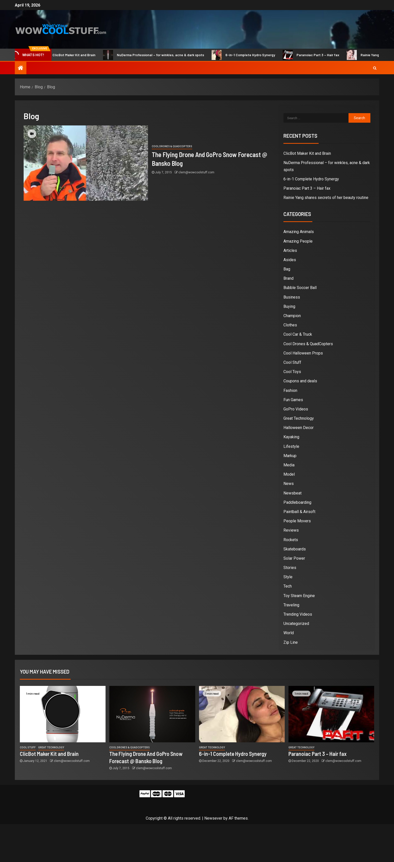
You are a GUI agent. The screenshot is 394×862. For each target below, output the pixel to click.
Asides (289, 259)
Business (291, 297)
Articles (290, 250)
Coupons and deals (300, 381)
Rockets (290, 539)
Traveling (291, 605)
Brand (288, 278)
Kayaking (291, 437)
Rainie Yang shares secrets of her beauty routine (325, 197)
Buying (289, 306)
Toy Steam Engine (299, 595)
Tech (287, 586)
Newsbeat (292, 493)
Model (289, 474)
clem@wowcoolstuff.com (196, 172)
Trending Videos (297, 614)
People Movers (297, 521)
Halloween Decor (298, 427)
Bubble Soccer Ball (300, 287)
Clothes (290, 325)
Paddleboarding (297, 502)
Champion (292, 315)
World (288, 632)
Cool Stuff (292, 362)
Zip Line (290, 642)
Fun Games (293, 399)
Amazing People (298, 241)
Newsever (213, 818)
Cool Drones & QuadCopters (172, 146)
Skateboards (294, 549)
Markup (290, 455)
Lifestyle (291, 446)
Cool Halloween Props (303, 353)
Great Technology (298, 418)
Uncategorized (296, 623)
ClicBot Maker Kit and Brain (72, 55)
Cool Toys (292, 371)
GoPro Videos (295, 409)
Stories (289, 567)
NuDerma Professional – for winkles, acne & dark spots (158, 55)
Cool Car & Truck (297, 334)
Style (287, 576)
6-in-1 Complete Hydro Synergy (248, 55)
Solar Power (294, 558)
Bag (286, 269)
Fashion (290, 390)
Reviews (291, 530)
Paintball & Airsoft (299, 511)
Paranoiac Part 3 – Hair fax (316, 55)
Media (288, 465)
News (288, 483)
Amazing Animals (298, 231)
